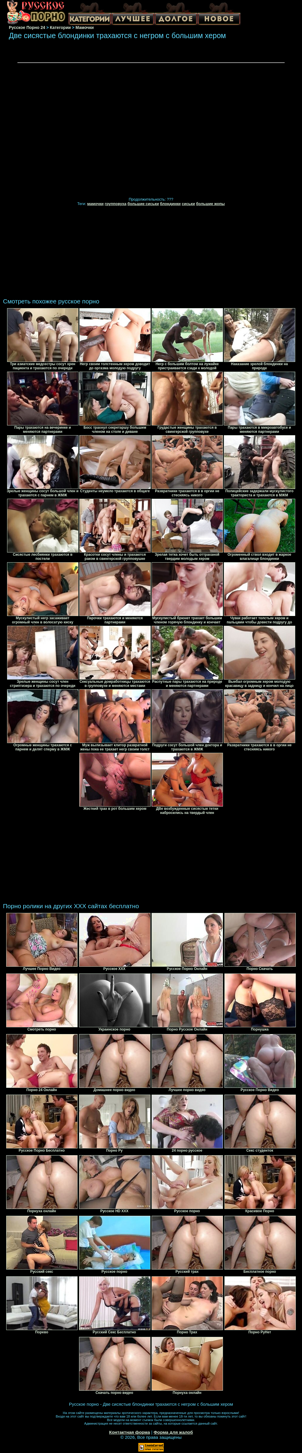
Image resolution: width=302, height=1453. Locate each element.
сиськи (188, 203)
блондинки (170, 203)
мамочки (95, 203)
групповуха (116, 203)
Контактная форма (129, 1432)
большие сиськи (143, 203)
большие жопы (210, 203)
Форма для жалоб (173, 1432)
